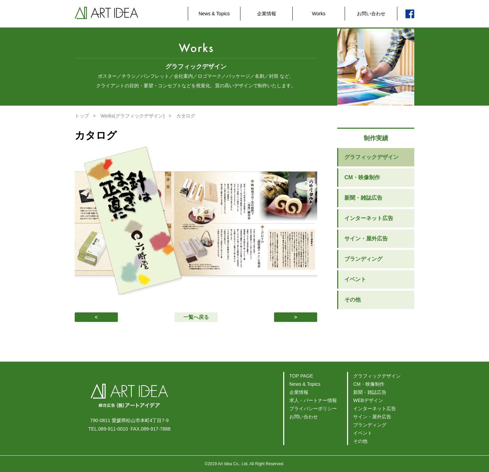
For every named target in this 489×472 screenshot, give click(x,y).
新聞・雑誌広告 (363, 198)
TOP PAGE (301, 376)
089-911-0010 (113, 429)
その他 (352, 300)
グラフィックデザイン (371, 157)
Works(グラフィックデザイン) (133, 116)
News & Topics (214, 13)
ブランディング (363, 259)
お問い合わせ (371, 13)
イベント (355, 279)
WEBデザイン (368, 400)
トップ (82, 116)
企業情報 (266, 13)
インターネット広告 (368, 218)
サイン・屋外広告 (366, 238)
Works (318, 13)
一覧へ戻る (196, 317)
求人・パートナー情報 (313, 400)
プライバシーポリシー (313, 408)
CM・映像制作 (362, 177)
